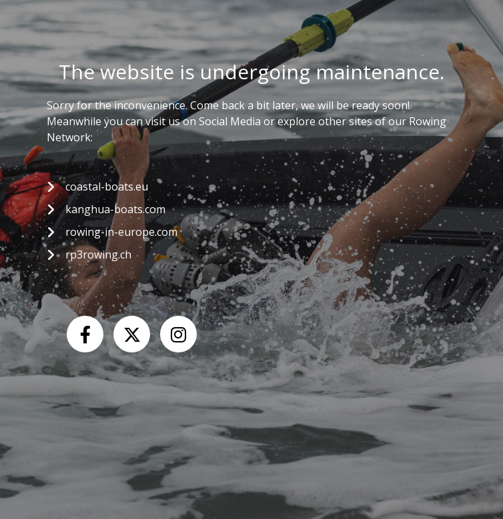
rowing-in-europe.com (121, 232)
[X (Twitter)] (131, 334)
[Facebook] (85, 334)
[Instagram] (178, 334)
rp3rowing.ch (98, 254)
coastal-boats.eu (106, 186)
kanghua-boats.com (115, 209)
